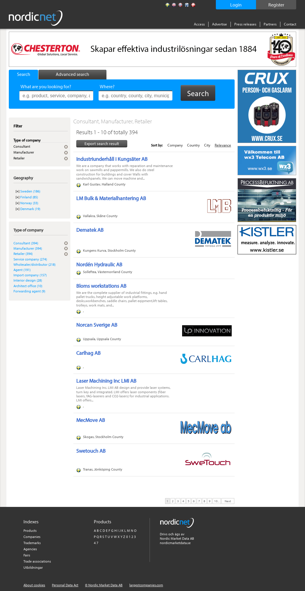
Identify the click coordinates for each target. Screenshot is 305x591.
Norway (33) (29, 203)
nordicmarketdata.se (175, 543)
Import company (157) (30, 275)
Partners (270, 24)
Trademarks (32, 543)
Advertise (219, 24)
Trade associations (37, 561)
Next (228, 501)
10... (216, 501)
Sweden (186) (30, 191)
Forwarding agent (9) (29, 291)
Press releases (245, 24)
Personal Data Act (65, 585)
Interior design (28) (27, 280)
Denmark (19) (30, 209)
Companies (31, 536)
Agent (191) (21, 270)
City (207, 145)
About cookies (34, 585)
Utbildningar (33, 567)
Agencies (30, 549)
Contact (290, 24)
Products (30, 530)
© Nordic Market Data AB (104, 585)
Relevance (223, 145)
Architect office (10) (27, 286)
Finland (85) (29, 197)
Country (193, 145)
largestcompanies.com (146, 585)
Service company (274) (30, 259)
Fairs (26, 555)
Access (199, 24)
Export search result (101, 143)
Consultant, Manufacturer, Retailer (112, 121)
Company (175, 145)
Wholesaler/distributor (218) (34, 264)
